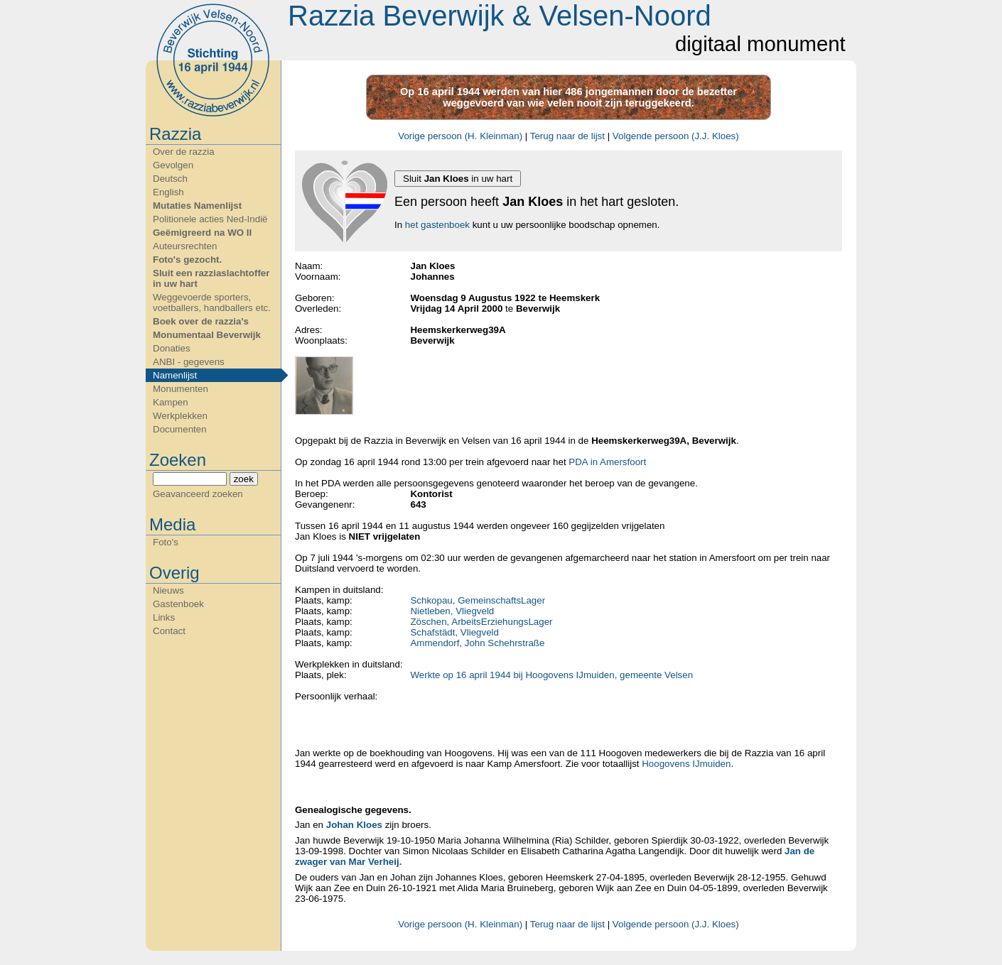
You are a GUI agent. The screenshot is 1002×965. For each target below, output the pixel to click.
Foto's (165, 542)
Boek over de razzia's (201, 321)
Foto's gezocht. (187, 259)
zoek (244, 479)
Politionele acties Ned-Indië (210, 219)
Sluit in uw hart (457, 178)
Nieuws (168, 590)
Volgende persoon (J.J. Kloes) (676, 136)
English (168, 192)
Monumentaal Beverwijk (207, 334)
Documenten (180, 429)
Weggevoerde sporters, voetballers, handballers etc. (212, 302)
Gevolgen (173, 165)
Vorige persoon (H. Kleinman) (460, 136)
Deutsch (170, 178)
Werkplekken (180, 415)
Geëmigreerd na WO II (202, 232)
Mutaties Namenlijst (197, 205)
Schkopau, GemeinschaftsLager (477, 600)
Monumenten (180, 388)
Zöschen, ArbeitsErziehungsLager (481, 621)
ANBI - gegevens (189, 361)
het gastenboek (437, 224)
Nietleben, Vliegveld (452, 611)
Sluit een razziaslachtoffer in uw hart (211, 278)
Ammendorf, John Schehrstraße (477, 643)
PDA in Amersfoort (607, 462)
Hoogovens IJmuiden (686, 763)
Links (164, 617)
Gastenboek (178, 604)
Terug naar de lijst (567, 136)
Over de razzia (184, 151)
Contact (169, 631)
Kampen (170, 402)
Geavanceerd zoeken (198, 494)
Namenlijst (175, 375)
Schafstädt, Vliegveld (454, 632)
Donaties (171, 348)
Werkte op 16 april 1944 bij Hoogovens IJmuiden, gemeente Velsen (551, 675)
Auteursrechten (185, 246)
